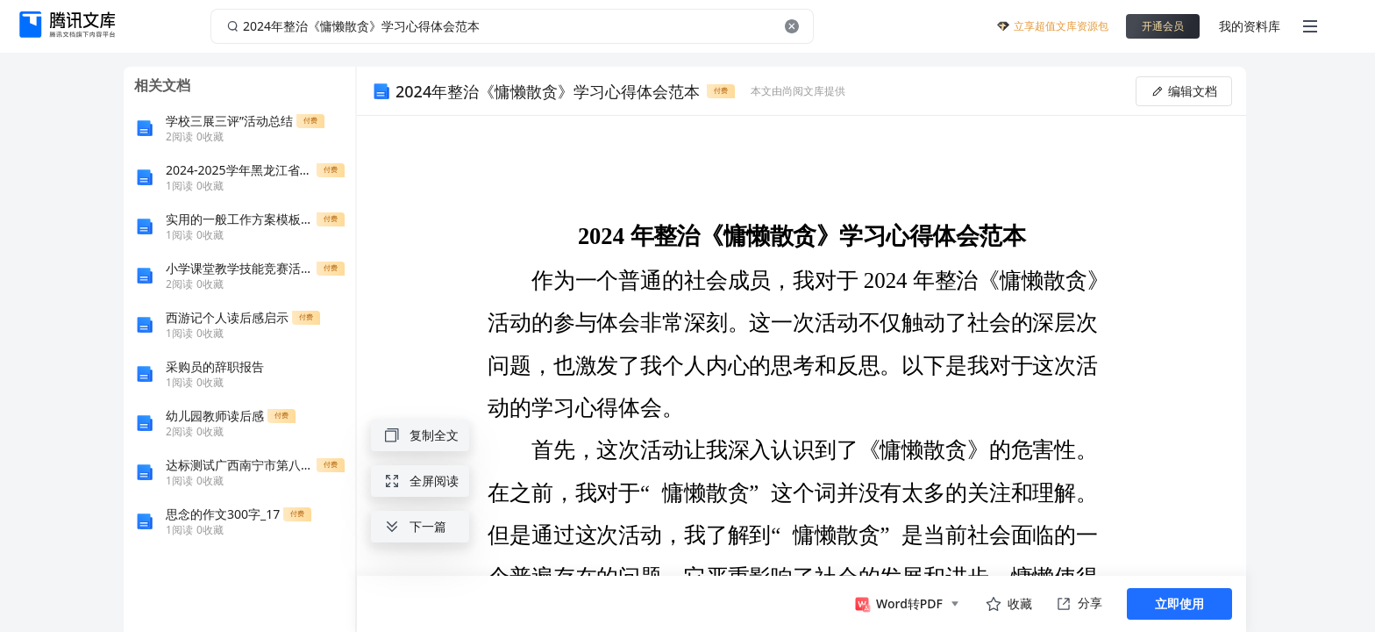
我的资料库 (1249, 26)
